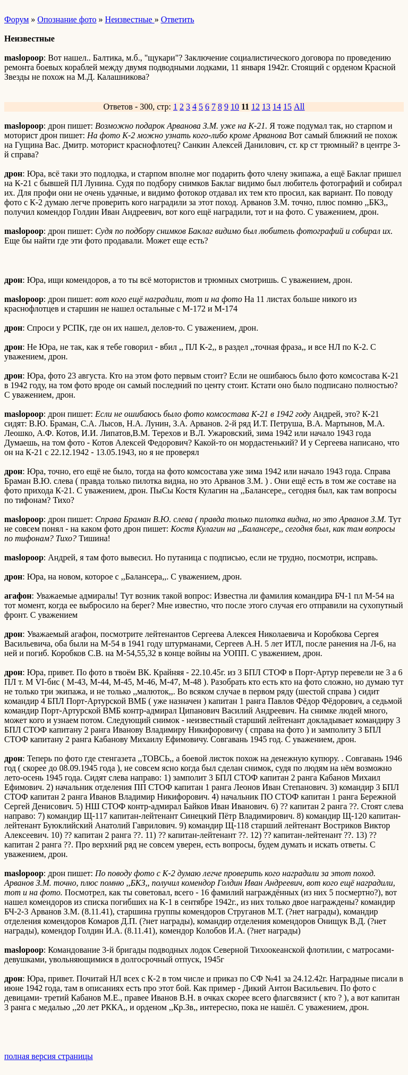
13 (266, 106)
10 (235, 106)
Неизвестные (130, 19)
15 (287, 106)
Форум (16, 19)
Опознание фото (66, 19)
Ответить (177, 19)
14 (277, 106)
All (299, 106)
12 (255, 106)
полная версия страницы (48, 1056)
